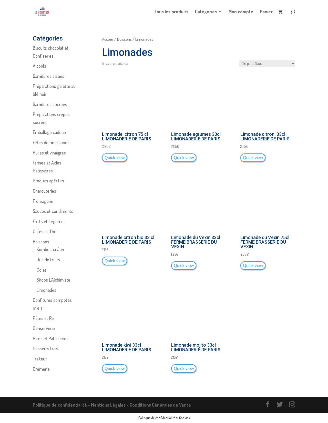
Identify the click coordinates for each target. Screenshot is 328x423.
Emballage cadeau (49, 132)
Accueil (108, 39)
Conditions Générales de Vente (160, 405)
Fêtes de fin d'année (51, 142)
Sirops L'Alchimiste (53, 280)
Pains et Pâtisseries (50, 338)
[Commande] (267, 63)
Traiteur (40, 359)
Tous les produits (171, 12)
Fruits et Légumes (49, 221)
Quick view (115, 157)
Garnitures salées (48, 76)
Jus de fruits (48, 259)
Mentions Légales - (110, 405)
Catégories (206, 12)
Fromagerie (43, 201)
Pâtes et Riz (43, 318)
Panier (266, 12)
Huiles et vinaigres (49, 153)
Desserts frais (45, 348)
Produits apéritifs (48, 180)
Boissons (124, 39)
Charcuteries (44, 191)
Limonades (46, 290)
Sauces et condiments (53, 211)
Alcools (39, 66)
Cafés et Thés (45, 231)
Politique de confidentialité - (62, 405)
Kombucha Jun (50, 249)
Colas (42, 270)
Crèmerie (41, 369)
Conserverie (44, 328)
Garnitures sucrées (50, 104)
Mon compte (241, 12)
